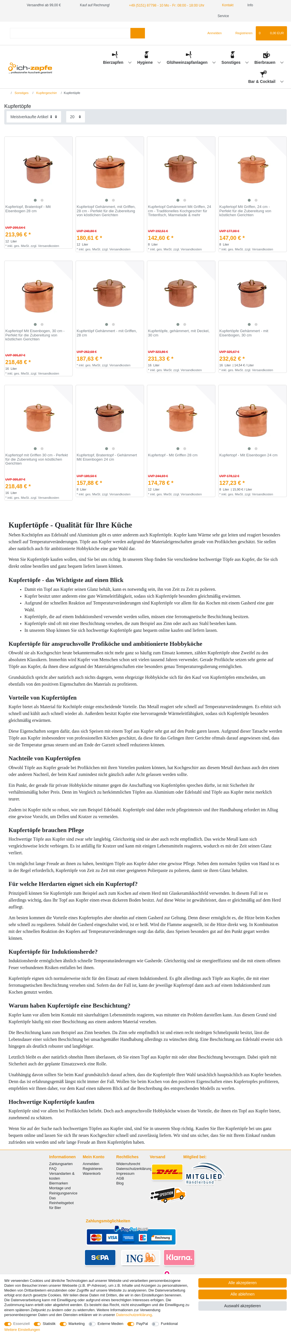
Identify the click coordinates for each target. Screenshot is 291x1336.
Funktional (169, 1323)
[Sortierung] (34, 116)
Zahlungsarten (61, 1164)
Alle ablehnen (242, 1294)
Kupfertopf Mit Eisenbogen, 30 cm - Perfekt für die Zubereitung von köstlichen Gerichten (35, 335)
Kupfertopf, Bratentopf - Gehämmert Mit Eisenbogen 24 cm (107, 457)
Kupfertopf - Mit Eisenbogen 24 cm (248, 455)
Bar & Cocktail (262, 81)
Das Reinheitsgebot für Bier (61, 1203)
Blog (120, 1183)
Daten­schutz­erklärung (134, 1315)
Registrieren (93, 1169)
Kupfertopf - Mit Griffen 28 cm (173, 455)
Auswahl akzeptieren (242, 1306)
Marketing (76, 1323)
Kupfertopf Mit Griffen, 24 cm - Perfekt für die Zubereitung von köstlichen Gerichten (245, 211)
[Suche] (137, 33)
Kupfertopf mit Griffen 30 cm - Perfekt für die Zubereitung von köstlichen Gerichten (36, 459)
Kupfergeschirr (46, 93)
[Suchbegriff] (70, 33)
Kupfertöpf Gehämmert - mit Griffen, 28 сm (107, 333)
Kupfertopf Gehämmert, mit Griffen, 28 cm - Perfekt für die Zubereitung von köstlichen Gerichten (106, 211)
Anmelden (91, 1164)
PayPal (142, 1323)
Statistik (49, 1323)
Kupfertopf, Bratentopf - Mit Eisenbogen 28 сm (28, 209)
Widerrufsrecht (128, 1164)
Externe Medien (110, 1323)
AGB (120, 1178)
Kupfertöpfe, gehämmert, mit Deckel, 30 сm (179, 333)
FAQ (53, 1169)
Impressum (125, 1173)
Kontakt (224, 5)
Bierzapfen (113, 62)
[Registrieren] (240, 33)
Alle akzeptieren (242, 1282)
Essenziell (21, 1323)
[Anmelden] (212, 33)
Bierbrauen (265, 62)
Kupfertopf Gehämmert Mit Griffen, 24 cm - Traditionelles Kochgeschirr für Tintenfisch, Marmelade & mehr (179, 211)
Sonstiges (231, 62)
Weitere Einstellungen (22, 1329)
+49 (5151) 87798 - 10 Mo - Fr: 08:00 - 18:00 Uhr (165, 5)
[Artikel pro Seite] (75, 116)
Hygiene (145, 62)
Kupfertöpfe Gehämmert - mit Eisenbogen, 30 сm (243, 333)
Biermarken (58, 1183)
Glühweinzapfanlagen (188, 62)
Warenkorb (92, 1173)
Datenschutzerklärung (134, 1169)
